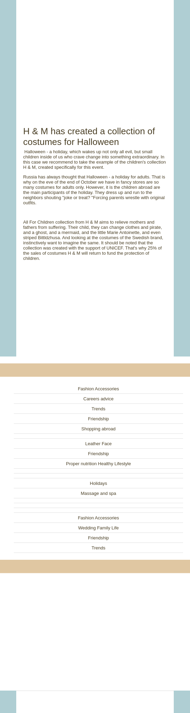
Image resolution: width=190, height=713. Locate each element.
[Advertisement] (95, 55)
